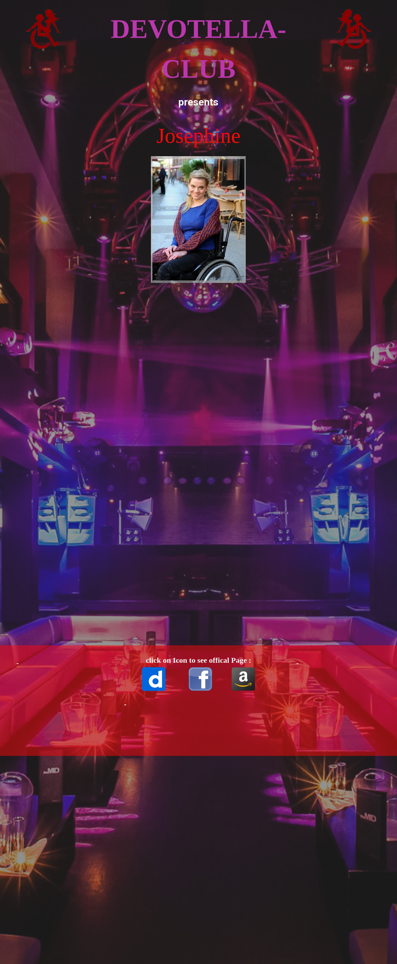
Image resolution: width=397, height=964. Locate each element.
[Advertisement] (59, 228)
